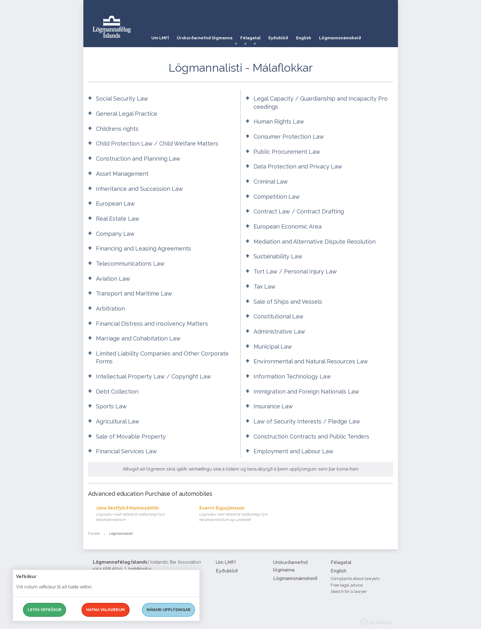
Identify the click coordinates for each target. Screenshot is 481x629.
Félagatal (256, 36)
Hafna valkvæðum (105, 610)
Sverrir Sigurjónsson (244, 514)
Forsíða (94, 534)
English (314, 36)
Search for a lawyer (349, 591)
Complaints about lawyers (355, 578)
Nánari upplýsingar (168, 610)
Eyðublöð (286, 36)
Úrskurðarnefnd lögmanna (207, 36)
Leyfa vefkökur (44, 610)
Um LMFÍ (160, 36)
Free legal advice (347, 585)
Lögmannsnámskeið (353, 36)
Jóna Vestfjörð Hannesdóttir (141, 514)
